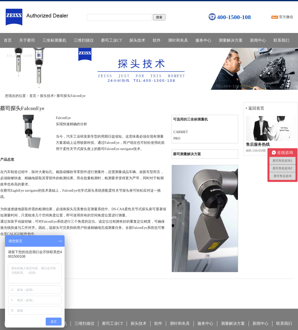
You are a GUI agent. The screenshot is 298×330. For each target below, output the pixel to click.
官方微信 (286, 17)
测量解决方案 (231, 40)
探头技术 (137, 40)
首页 (8, 40)
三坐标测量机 (54, 40)
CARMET (180, 132)
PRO (176, 138)
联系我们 (281, 40)
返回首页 (256, 108)
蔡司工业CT (111, 40)
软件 (157, 40)
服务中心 (203, 40)
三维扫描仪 (84, 40)
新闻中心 (258, 40)
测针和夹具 (178, 40)
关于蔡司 (27, 40)
